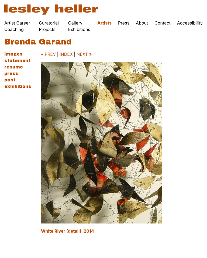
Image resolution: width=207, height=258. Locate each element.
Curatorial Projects (49, 26)
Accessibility (190, 23)
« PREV (48, 54)
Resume (13, 67)
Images (13, 54)
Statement (17, 60)
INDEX (66, 54)
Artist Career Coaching (17, 26)
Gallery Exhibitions (79, 26)
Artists (104, 23)
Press (123, 23)
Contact (162, 23)
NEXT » (84, 54)
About (142, 23)
